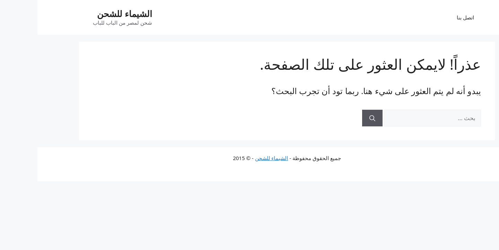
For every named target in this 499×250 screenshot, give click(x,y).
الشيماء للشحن (87, 13)
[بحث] (335, 118)
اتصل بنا (428, 17)
